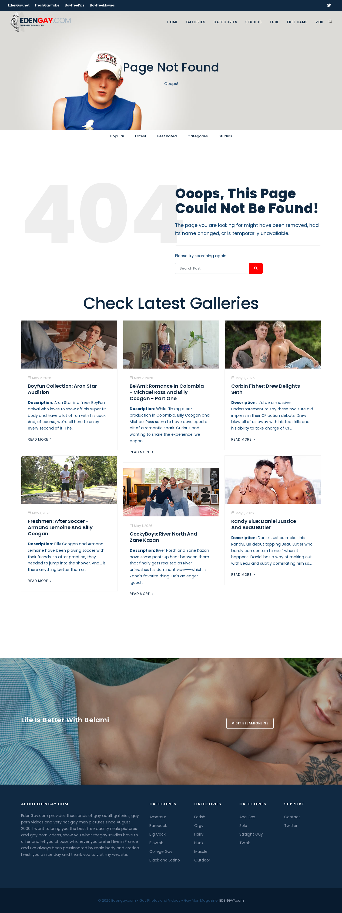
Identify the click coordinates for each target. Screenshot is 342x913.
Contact (292, 817)
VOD (320, 22)
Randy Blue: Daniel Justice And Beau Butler (263, 524)
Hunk (198, 843)
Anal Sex (247, 817)
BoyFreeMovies (102, 5)
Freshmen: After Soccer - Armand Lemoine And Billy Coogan (60, 527)
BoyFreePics (75, 5)
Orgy (198, 825)
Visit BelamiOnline (250, 723)
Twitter (290, 825)
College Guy (160, 851)
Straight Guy (251, 834)
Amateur (157, 817)
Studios (253, 22)
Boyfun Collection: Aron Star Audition (62, 389)
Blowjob (156, 843)
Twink (244, 843)
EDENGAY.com (231, 900)
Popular (117, 136)
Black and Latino (164, 860)
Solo (243, 825)
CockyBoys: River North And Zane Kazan (163, 536)
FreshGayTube (47, 5)
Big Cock (157, 834)
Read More (40, 439)
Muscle (200, 851)
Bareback (158, 825)
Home (172, 22)
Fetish (199, 817)
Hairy (198, 834)
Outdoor (202, 860)
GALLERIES (195, 22)
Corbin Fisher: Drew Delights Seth (265, 389)
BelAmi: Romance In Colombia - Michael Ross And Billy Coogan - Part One (167, 392)
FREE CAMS (297, 22)
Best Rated (167, 136)
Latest (140, 136)
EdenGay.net (19, 5)
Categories (225, 22)
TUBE (274, 22)
